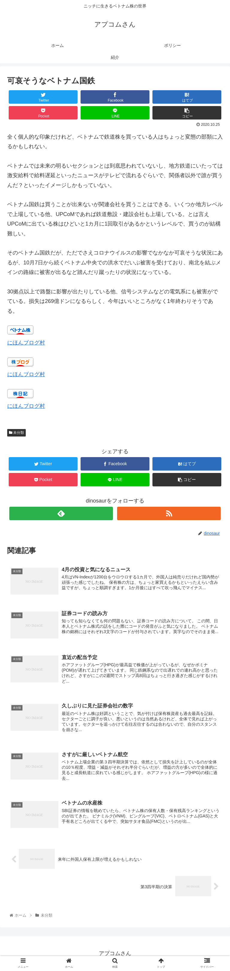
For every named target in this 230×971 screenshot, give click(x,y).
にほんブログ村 (26, 343)
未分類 (16, 433)
